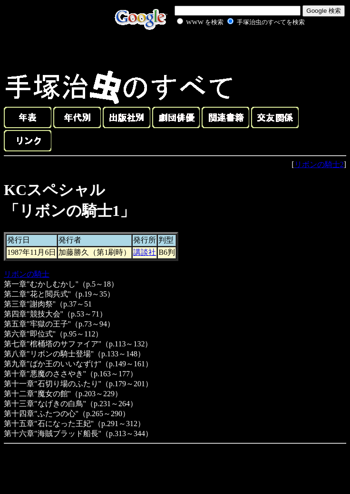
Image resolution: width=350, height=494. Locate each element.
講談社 (144, 252)
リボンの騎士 (26, 274)
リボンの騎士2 (319, 164)
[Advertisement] (230, 49)
